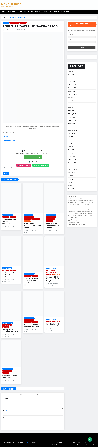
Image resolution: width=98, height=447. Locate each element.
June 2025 (70, 101)
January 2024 (71, 156)
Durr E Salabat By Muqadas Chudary (53, 325)
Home (3, 12)
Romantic (37, 12)
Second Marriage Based (26, 12)
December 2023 (72, 159)
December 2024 (72, 120)
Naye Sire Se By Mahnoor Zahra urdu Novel (32, 225)
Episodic (45, 12)
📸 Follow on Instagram (24, 165)
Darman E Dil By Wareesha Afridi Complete (52, 279)
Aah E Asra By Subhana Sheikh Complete (52, 225)
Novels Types (65, 12)
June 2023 (70, 179)
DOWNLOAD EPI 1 (7, 136)
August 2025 (71, 97)
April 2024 (70, 146)
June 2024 (70, 140)
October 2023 (71, 166)
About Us (94, 443)
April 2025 (70, 107)
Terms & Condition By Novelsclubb (57, 443)
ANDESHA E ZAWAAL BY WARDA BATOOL (16, 17)
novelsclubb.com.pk (10, 29)
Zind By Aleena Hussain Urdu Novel (10, 331)
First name (70, 34)
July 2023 (70, 176)
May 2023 (70, 182)
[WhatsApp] (90, 439)
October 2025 (71, 91)
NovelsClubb (11, 4)
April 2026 (70, 71)
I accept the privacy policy (74, 44)
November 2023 (72, 163)
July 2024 (70, 136)
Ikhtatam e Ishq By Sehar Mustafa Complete (31, 280)
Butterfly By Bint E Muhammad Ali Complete (9, 221)
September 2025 (72, 94)
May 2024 (70, 143)
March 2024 (71, 149)
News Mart (26, 442)
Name (5, 411)
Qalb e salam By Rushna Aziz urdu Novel (9, 275)
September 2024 (72, 130)
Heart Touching (54, 12)
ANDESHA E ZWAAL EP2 (9, 141)
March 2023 (71, 189)
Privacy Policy (79, 443)
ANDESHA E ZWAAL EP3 (9, 145)
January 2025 (71, 117)
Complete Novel (12, 12)
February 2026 (72, 78)
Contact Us (87, 443)
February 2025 (72, 114)
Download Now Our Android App (33, 157)
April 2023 (70, 185)
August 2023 (71, 172)
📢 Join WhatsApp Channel (41, 165)
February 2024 (72, 153)
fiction (6, 173)
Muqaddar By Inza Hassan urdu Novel (31, 326)
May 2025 (70, 104)
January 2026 (71, 81)
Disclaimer (72, 442)
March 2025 (71, 110)
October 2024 (71, 127)
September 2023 (72, 169)
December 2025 (72, 84)
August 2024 (71, 133)
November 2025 (72, 88)
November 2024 (72, 123)
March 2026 (71, 75)
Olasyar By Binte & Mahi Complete (9, 376)
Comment (5, 398)
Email (4, 417)
